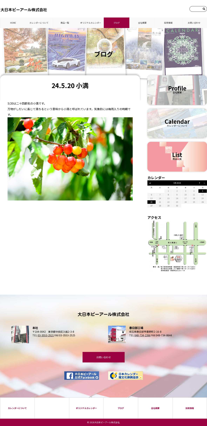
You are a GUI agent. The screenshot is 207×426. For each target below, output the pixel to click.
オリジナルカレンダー (90, 22)
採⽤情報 (168, 22)
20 (151, 202)
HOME (13, 22)
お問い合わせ (194, 22)
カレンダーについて (38, 22)
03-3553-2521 (46, 335)
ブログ (116, 22)
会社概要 (142, 22)
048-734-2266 (142, 335)
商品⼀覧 (65, 22)
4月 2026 (177, 183)
